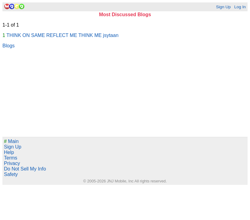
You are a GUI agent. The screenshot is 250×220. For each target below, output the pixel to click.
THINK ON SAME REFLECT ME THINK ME (54, 35)
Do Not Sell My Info (25, 168)
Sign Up (223, 7)
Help (9, 152)
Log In (240, 7)
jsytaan (111, 35)
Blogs (8, 45)
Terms (10, 157)
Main (11, 141)
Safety (11, 174)
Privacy (12, 163)
